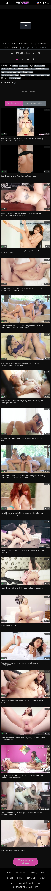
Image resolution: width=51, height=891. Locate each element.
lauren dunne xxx (42, 75)
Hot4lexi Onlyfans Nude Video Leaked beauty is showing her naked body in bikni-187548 (22, 139)
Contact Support (25, 883)
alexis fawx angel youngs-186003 (13, 850)
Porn (19, 878)
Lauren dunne (15, 78)
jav (12, 883)
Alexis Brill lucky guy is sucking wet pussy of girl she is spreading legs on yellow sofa (21, 364)
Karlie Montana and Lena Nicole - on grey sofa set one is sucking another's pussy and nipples (22, 327)
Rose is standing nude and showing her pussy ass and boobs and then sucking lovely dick (21, 214)
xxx (38, 883)
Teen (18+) (23, 66)
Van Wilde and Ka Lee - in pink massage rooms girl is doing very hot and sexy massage (23, 776)
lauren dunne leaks (41, 69)
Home (9, 872)
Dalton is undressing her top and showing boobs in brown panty (22, 701)
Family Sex (31, 878)
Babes (15, 66)
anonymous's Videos (34, 103)
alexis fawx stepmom (8, 625)
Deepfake (20, 872)
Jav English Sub (37, 872)
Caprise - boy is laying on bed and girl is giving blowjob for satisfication (22, 551)
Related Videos (14, 103)
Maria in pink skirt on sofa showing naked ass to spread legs (21, 439)
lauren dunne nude (9, 72)
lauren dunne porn (27, 75)
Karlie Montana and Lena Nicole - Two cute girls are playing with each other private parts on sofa (23, 476)
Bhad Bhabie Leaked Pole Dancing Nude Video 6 (19, 176)
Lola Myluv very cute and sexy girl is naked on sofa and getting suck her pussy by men (21, 289)
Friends (9, 878)
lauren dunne (40, 66)
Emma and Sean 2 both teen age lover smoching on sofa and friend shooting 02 (22, 813)
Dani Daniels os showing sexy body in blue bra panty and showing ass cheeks (22, 402)
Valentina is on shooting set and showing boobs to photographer (19, 664)
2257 (42, 878)
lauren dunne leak (8, 69)
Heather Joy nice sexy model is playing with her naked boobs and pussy (21, 252)
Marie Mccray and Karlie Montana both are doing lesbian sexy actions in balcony (22, 514)
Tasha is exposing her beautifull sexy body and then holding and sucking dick (23, 739)
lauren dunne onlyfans (10, 75)
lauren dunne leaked (24, 69)
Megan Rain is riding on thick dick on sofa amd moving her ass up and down (22, 589)
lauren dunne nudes (25, 72)
